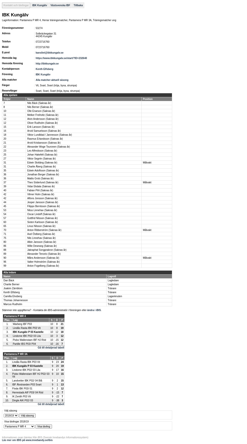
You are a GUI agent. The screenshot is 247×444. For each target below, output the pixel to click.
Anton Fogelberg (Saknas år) (43, 265)
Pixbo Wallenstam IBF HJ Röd (29, 340)
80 (4, 242)
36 (4, 174)
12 (4, 119)
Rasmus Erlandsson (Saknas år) (45, 138)
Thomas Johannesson (15, 300)
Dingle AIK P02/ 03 (22, 400)
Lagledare (113, 280)
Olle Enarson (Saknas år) (41, 111)
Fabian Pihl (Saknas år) (40, 190)
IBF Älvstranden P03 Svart (26, 384)
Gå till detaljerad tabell (51, 347)
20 (4, 138)
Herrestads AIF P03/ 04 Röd (27, 392)
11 (4, 115)
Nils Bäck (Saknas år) (39, 103)
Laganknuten (115, 296)
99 (4, 265)
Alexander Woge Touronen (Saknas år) (48, 146)
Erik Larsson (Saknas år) (41, 127)
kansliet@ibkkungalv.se (49, 52)
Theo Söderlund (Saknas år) (42, 182)
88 (4, 250)
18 (4, 134)
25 (4, 154)
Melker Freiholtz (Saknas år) (42, 115)
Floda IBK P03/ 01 (22, 388)
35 (4, 170)
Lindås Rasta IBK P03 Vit (27, 328)
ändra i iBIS (94, 310)
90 (4, 257)
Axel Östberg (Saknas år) (41, 234)
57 (4, 218)
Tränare (112, 288)
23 (4, 150)
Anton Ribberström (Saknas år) (44, 230)
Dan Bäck (8, 280)
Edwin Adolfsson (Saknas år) (43, 170)
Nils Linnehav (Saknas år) (41, 238)
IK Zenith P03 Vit (21, 396)
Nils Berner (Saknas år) (40, 107)
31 (4, 162)
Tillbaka (78, 5)
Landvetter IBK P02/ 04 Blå (27, 380)
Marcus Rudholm (12, 304)
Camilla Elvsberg (12, 296)
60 (4, 222)
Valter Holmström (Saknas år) (43, 261)
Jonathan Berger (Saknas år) (43, 174)
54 (4, 214)
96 (4, 261)
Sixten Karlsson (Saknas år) (42, 222)
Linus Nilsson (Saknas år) (41, 226)
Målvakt (147, 162)
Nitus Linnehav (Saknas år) (42, 210)
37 (4, 182)
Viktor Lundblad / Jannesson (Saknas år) (49, 134)
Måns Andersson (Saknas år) (43, 257)
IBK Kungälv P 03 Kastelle (28, 332)
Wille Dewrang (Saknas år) (42, 246)
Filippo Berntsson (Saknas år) (43, 206)
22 (4, 146)
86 (4, 246)
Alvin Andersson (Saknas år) (42, 119)
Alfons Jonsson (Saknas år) (42, 198)
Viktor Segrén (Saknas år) (41, 158)
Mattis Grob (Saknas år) (40, 178)
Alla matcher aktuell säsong (52, 80)
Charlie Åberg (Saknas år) (41, 166)
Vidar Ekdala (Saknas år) (41, 186)
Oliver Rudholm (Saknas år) (42, 123)
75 (4, 238)
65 (4, 226)
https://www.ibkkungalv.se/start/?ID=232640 (61, 58)
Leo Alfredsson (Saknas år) (42, 150)
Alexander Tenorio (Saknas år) (44, 254)
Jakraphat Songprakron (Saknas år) (46, 250)
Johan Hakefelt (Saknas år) (42, 154)
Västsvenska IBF (60, 5)
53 (4, 210)
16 (4, 130)
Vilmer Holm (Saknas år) (40, 194)
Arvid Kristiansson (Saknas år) (44, 142)
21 (4, 142)
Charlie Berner (11, 284)
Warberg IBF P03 (22, 324)
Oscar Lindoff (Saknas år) (41, 214)
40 (4, 190)
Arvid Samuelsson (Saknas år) (44, 130)
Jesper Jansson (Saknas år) (42, 202)
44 (4, 202)
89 (4, 254)
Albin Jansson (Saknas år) (41, 242)
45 (4, 206)
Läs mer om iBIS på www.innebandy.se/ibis (27, 440)
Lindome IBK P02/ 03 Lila (27, 336)
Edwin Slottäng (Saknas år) (42, 162)
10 (4, 111)
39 (4, 186)
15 (4, 127)
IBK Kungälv (39, 5)
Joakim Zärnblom (13, 288)
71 (4, 234)
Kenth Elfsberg (44, 69)
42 (4, 194)
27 (4, 158)
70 (4, 230)
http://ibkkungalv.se (47, 63)
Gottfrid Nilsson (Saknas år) (42, 218)
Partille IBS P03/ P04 (24, 344)
